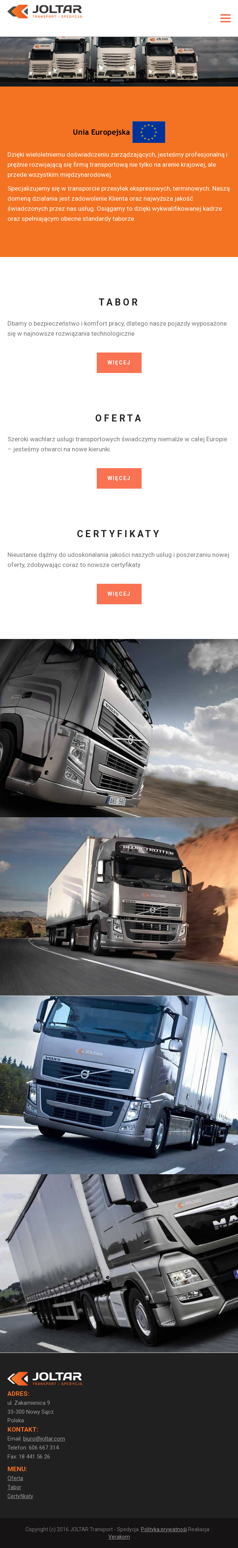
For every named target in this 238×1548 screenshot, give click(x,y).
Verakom (119, 1537)
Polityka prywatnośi (164, 1529)
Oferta (15, 1478)
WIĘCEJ (119, 363)
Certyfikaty (20, 1496)
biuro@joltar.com (44, 1438)
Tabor (14, 1487)
